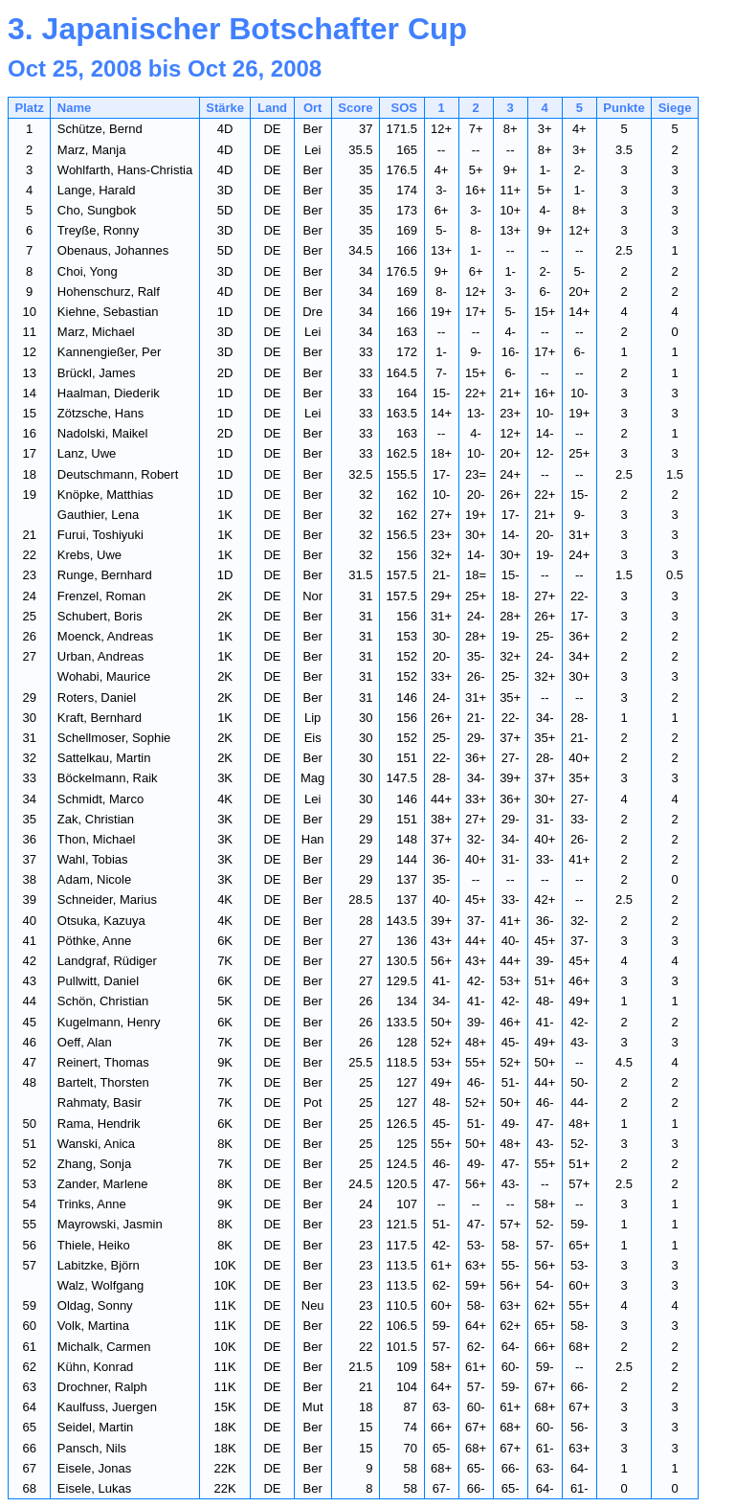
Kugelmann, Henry (109, 1022)
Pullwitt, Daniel (98, 981)
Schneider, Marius (107, 899)
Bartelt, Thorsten (103, 1082)
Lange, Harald (96, 190)
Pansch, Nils (91, 1448)
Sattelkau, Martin (104, 758)
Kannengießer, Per (109, 352)
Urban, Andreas (100, 656)
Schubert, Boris (100, 616)
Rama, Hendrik (99, 1123)
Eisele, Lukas (94, 1488)
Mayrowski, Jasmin (110, 1224)
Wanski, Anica (96, 1143)
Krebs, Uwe (89, 555)
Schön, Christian (102, 1001)
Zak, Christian (95, 819)
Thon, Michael (96, 839)
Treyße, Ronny (98, 230)
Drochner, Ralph (102, 1387)
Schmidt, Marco (100, 799)
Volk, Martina (93, 1325)
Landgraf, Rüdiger (107, 961)
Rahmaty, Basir (99, 1102)
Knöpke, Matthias (105, 494)
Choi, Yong (87, 271)
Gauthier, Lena (98, 514)
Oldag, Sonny (95, 1305)
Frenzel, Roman (101, 596)
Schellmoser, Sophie (114, 738)
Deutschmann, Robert (117, 474)
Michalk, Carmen (104, 1346)
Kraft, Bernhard (99, 717)
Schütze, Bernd (100, 129)
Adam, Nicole (94, 879)
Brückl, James (96, 373)
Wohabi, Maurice (103, 676)
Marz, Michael (96, 332)
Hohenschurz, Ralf (108, 291)
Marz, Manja (91, 150)
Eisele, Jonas (94, 1468)
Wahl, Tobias (92, 859)
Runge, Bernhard (104, 575)
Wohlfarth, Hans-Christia (124, 170)
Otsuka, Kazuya (101, 920)
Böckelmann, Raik (107, 778)
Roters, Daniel (96, 697)
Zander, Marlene (102, 1184)
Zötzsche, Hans (100, 413)
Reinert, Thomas (103, 1062)
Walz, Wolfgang (100, 1285)
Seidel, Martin (95, 1427)
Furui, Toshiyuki (100, 535)
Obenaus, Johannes (112, 250)
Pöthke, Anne (94, 940)
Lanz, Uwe (86, 453)
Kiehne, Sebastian (108, 311)
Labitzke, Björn (98, 1265)
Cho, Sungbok (96, 210)
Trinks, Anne (91, 1204)
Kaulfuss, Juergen (107, 1407)
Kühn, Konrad (95, 1367)
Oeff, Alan (84, 1042)
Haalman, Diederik (108, 393)
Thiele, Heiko (93, 1245)
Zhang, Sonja (94, 1164)
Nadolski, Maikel (102, 433)
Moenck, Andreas (105, 636)
